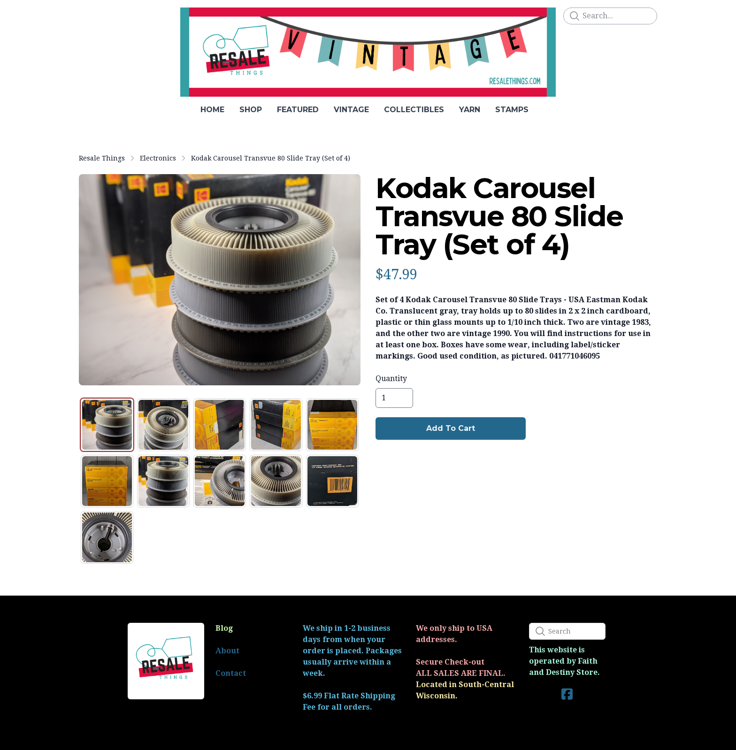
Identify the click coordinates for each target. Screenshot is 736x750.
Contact (230, 673)
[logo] (368, 52)
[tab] (107, 424)
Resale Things (102, 158)
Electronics (158, 158)
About (227, 650)
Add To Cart (450, 428)
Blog (224, 628)
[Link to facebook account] (567, 694)
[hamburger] (86, 15)
